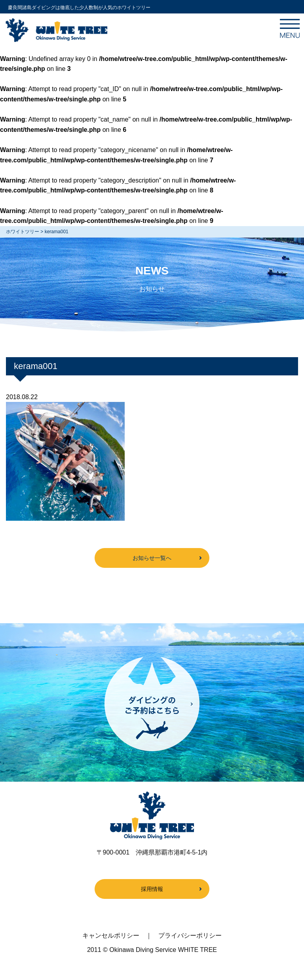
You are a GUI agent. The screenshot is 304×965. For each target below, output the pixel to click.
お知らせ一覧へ (152, 558)
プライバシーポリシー (190, 935)
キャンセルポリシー (110, 935)
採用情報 (152, 889)
